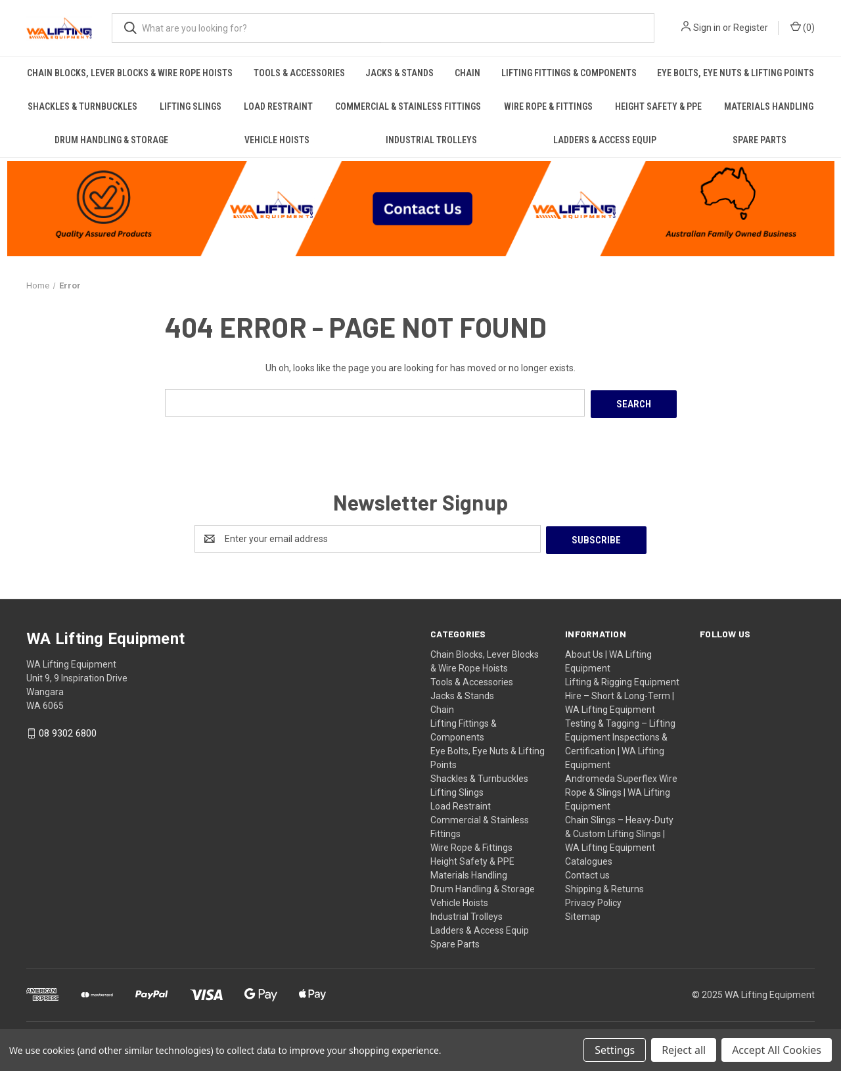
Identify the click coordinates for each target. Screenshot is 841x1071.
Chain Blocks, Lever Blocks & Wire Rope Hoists (130, 73)
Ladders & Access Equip (604, 140)
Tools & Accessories (299, 73)
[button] (420, 207)
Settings (615, 1050)
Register (750, 27)
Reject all (684, 1050)
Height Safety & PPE (658, 106)
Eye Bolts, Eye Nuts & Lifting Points (735, 73)
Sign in (707, 27)
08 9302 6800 (68, 731)
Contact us (587, 872)
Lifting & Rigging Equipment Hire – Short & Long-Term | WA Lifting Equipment (622, 692)
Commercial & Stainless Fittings (408, 106)
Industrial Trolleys (431, 140)
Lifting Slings (190, 106)
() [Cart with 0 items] (802, 27)
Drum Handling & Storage (111, 140)
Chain (467, 73)
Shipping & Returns (604, 885)
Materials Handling (768, 106)
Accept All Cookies (776, 1050)
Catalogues (588, 858)
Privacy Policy (593, 899)
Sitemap (583, 913)
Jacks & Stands (399, 73)
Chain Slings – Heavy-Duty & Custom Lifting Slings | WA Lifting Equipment (619, 830)
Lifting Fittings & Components (569, 73)
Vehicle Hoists (276, 140)
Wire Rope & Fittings (548, 106)
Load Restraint (278, 106)
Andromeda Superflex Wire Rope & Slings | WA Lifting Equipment (621, 789)
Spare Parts (759, 140)
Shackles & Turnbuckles (82, 106)
